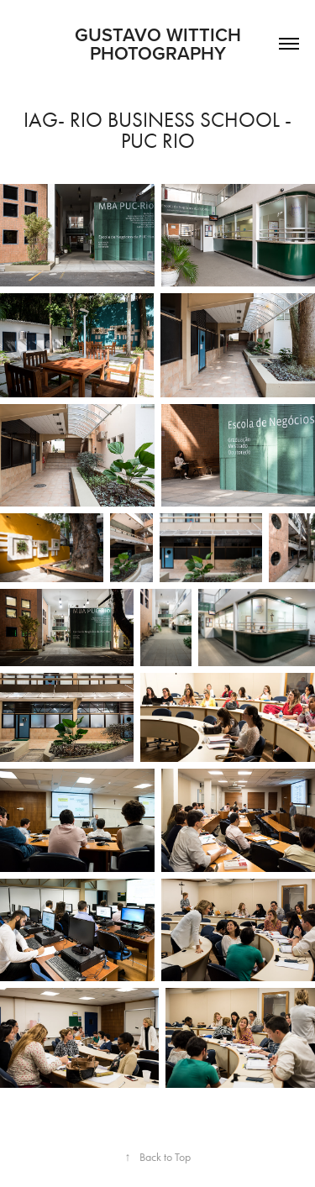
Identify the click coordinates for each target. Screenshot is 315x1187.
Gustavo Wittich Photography (175, 43)
